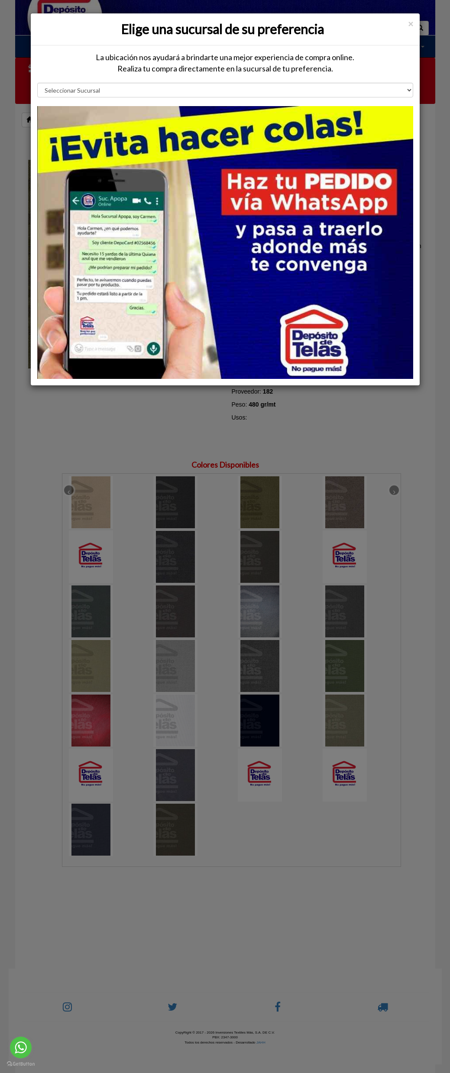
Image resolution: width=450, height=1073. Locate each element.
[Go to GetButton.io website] (21, 1064)
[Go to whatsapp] (21, 1047)
